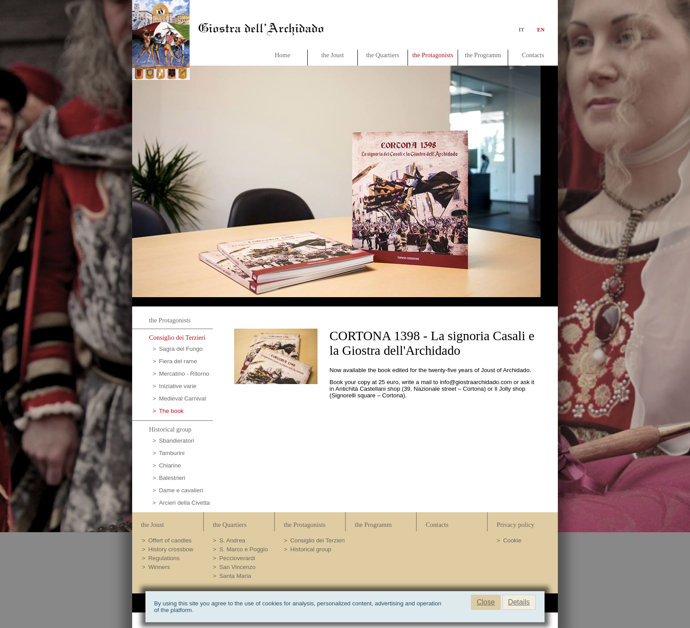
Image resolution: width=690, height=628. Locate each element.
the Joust (332, 55)
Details (519, 602)
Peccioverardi (237, 558)
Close (486, 602)
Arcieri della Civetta (184, 502)
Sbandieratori (176, 440)
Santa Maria (235, 576)
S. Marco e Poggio (243, 549)
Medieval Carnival (182, 398)
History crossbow (170, 549)
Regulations (163, 558)
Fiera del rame (178, 361)
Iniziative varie (177, 386)
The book (171, 411)
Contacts (533, 55)
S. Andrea (232, 540)
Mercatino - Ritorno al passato (181, 375)
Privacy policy (515, 524)
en (539, 30)
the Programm (483, 55)
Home (282, 55)
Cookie (512, 540)
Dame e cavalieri (181, 490)
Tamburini (171, 453)
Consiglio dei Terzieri (177, 337)
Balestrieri (172, 478)
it (522, 30)
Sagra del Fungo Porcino (178, 350)
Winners (159, 567)
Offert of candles (170, 540)
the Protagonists (432, 55)
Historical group (170, 429)
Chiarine (170, 465)
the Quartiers (383, 55)
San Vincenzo (237, 567)
